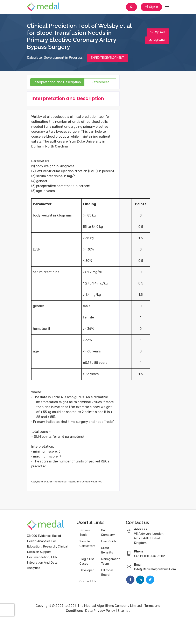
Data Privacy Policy (100, 611)
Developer (86, 571)
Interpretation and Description (57, 83)
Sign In (151, 7)
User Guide (108, 542)
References (100, 83)
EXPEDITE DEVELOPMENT (107, 58)
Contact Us (87, 582)
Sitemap (124, 611)
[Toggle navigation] (167, 7)
